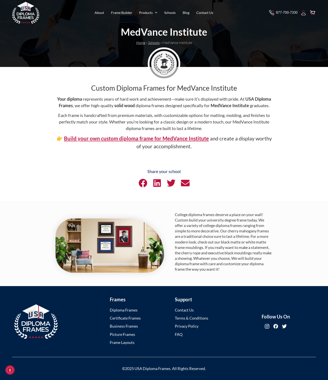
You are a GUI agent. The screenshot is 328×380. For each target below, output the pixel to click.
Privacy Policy (186, 326)
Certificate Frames (125, 318)
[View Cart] (312, 11)
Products (148, 11)
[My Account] (303, 11)
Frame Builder (121, 11)
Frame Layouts (122, 342)
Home (140, 42)
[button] (143, 183)
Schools (170, 11)
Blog (186, 11)
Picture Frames (122, 334)
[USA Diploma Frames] (36, 321)
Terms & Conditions (191, 318)
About (99, 11)
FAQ (178, 334)
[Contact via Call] (283, 11)
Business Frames (124, 326)
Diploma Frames (124, 310)
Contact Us (204, 11)
